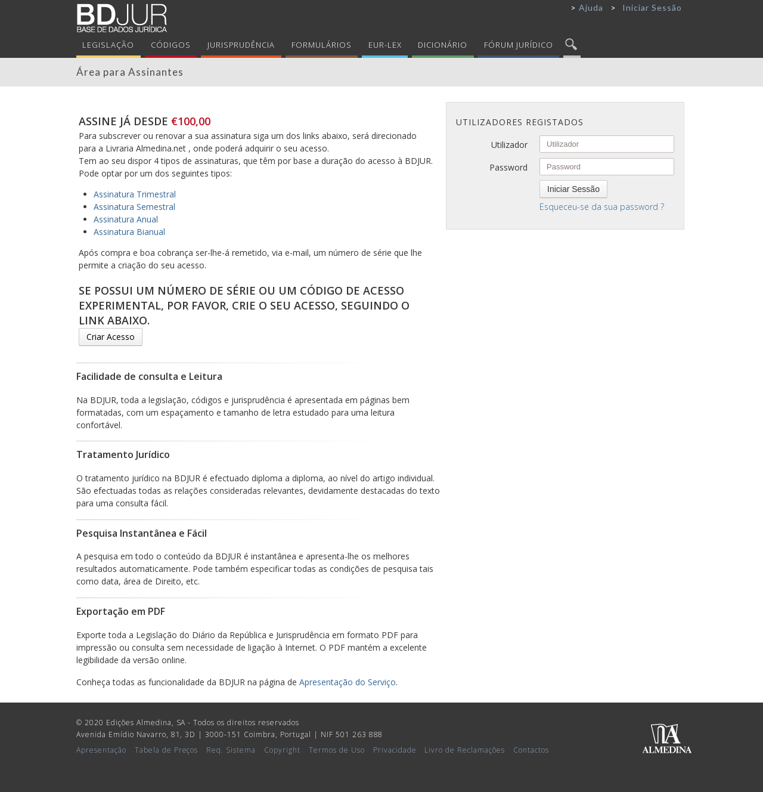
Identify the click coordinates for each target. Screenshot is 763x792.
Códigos (171, 44)
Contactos (531, 750)
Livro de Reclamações (464, 750)
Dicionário (442, 44)
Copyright (282, 750)
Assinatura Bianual (129, 231)
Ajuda (591, 7)
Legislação (108, 44)
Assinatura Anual (126, 219)
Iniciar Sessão (652, 7)
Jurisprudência (241, 44)
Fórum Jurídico (518, 44)
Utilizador (509, 144)
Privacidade (395, 750)
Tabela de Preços (166, 750)
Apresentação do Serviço (347, 682)
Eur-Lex (385, 44)
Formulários (321, 44)
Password (508, 167)
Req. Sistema (231, 750)
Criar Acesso (110, 336)
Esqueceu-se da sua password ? (601, 206)
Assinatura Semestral (134, 206)
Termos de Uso (337, 750)
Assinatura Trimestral (135, 194)
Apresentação (101, 750)
